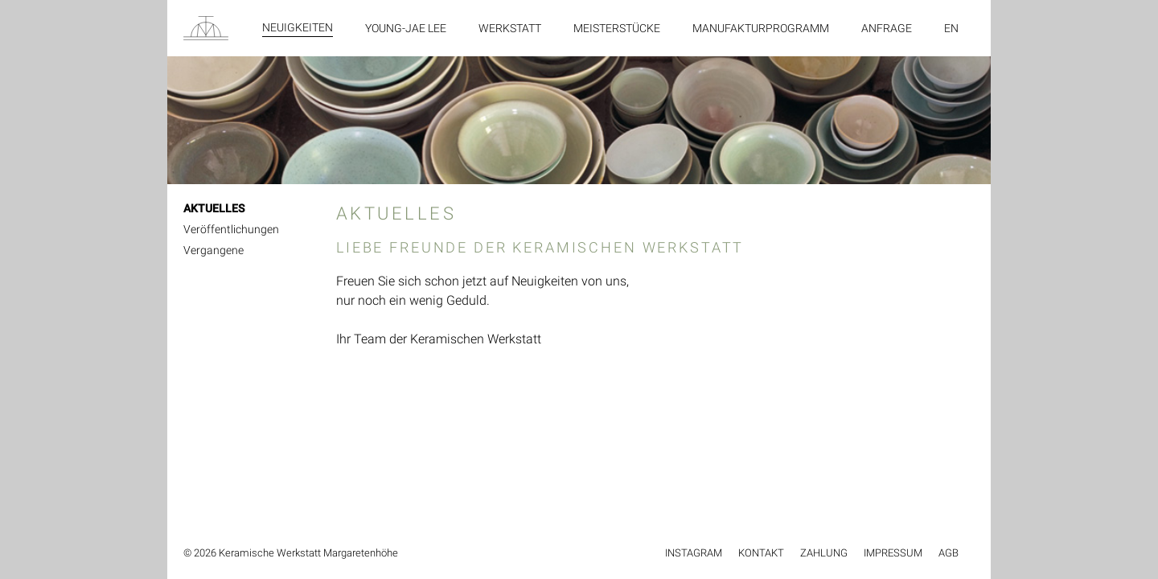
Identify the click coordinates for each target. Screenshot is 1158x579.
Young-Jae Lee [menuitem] (405, 28)
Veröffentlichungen (231, 229)
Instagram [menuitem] (693, 553)
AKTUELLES (213, 208)
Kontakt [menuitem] (761, 553)
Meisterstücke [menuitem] (616, 28)
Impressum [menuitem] (893, 553)
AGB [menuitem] (948, 553)
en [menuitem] (951, 28)
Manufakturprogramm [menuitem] (760, 28)
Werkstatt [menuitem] (509, 28)
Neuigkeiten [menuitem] (297, 27)
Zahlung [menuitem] (824, 553)
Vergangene (213, 250)
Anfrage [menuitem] (886, 28)
